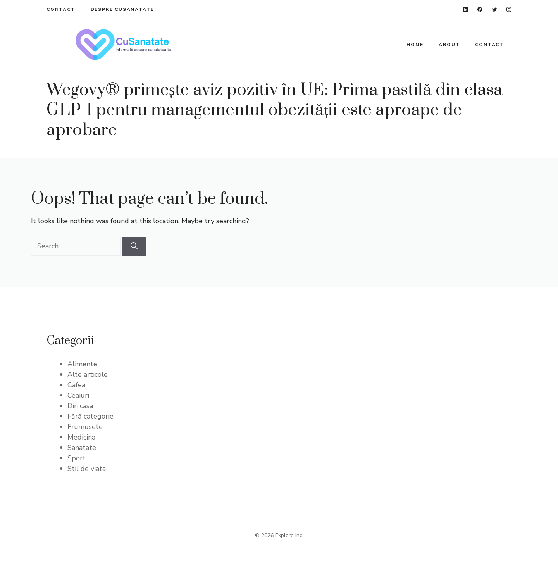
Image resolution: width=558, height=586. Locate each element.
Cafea (76, 385)
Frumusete (85, 426)
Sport (76, 458)
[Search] (134, 246)
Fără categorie (90, 416)
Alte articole (87, 374)
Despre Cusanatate (122, 9)
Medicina (81, 437)
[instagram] (509, 9)
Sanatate (81, 447)
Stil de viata (86, 468)
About (449, 44)
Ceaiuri (78, 395)
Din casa (80, 405)
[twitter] (494, 9)
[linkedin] (465, 9)
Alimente (82, 364)
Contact (60, 9)
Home (414, 44)
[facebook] (479, 9)
